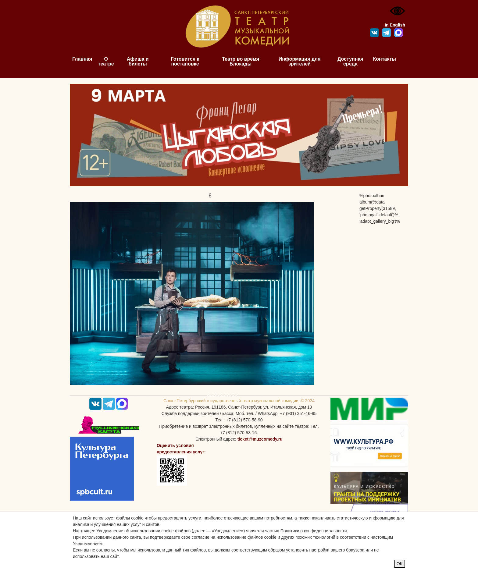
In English (395, 25)
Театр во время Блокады (240, 61)
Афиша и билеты (138, 61)
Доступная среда (350, 61)
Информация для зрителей (300, 61)
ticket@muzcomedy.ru (260, 439)
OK (400, 563)
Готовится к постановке (185, 61)
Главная (82, 59)
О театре (106, 61)
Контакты (384, 59)
